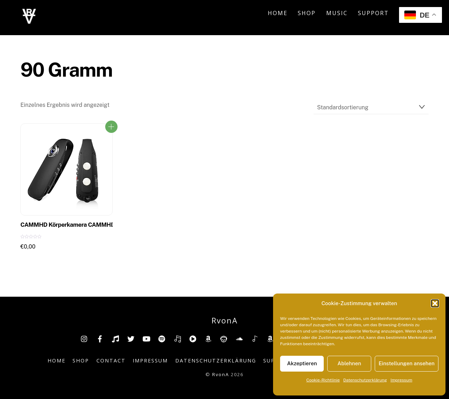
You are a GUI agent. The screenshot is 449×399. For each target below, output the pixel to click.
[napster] (224, 338)
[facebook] (100, 338)
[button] (434, 303)
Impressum (401, 380)
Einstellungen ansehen (407, 363)
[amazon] (208, 338)
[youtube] (146, 338)
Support (373, 13)
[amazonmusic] (270, 338)
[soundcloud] (239, 338)
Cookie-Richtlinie (323, 380)
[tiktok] (115, 338)
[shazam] (255, 338)
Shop (307, 13)
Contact (111, 360)
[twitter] (131, 338)
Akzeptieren (302, 363)
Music (337, 13)
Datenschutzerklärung (365, 380)
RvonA (220, 374)
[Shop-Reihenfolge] (371, 107)
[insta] (84, 338)
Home (277, 13)
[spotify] (162, 338)
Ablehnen (349, 363)
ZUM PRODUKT (111, 127)
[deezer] (177, 338)
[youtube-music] (193, 338)
